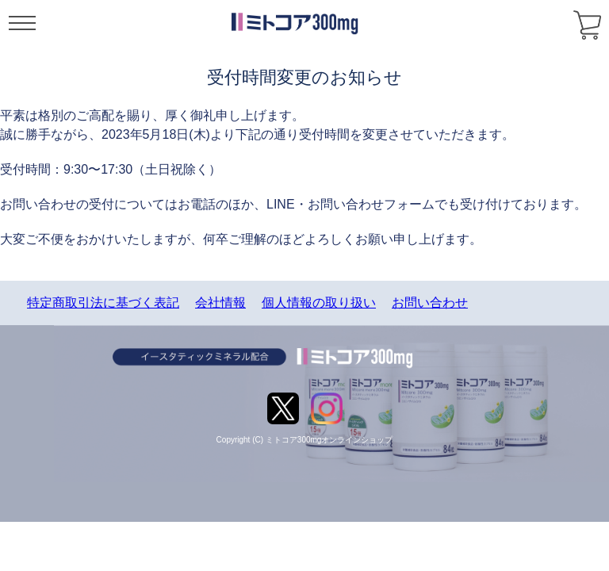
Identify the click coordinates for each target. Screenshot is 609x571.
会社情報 (220, 302)
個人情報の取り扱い (319, 302)
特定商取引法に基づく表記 (103, 302)
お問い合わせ (430, 302)
